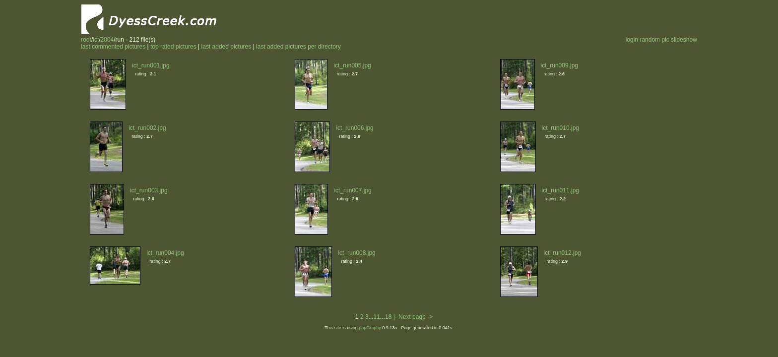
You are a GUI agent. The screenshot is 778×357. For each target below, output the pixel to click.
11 (377, 316)
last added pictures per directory (298, 46)
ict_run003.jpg (148, 190)
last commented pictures (113, 46)
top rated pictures (173, 46)
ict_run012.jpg (562, 252)
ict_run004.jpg (165, 252)
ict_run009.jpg (559, 65)
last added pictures (226, 46)
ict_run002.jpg (147, 127)
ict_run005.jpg (352, 65)
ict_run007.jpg (352, 190)
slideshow (684, 39)
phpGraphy (370, 327)
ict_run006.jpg (354, 127)
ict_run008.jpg (356, 252)
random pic (654, 39)
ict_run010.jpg (560, 127)
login (632, 39)
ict (96, 39)
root (86, 39)
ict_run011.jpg (560, 190)
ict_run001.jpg (150, 65)
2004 (107, 39)
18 (388, 316)
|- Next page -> (413, 316)
